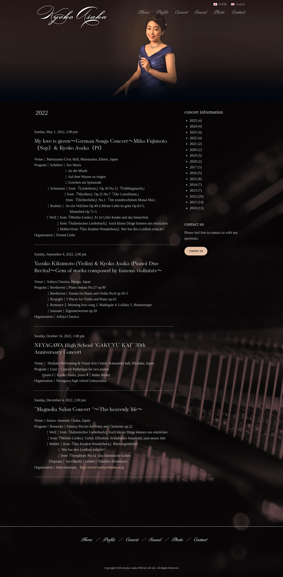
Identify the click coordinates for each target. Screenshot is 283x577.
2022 (193, 138)
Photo (219, 12)
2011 (193, 202)
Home (144, 12)
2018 (193, 161)
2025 (193, 120)
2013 (193, 190)
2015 (193, 179)
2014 (193, 185)
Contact (238, 12)
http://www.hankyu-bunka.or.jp (102, 467)
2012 (193, 196)
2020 (193, 150)
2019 (193, 155)
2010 (193, 208)
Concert (181, 12)
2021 (193, 144)
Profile (162, 12)
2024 (193, 126)
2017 (193, 167)
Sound (201, 12)
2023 (193, 132)
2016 (193, 173)
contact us (196, 251)
